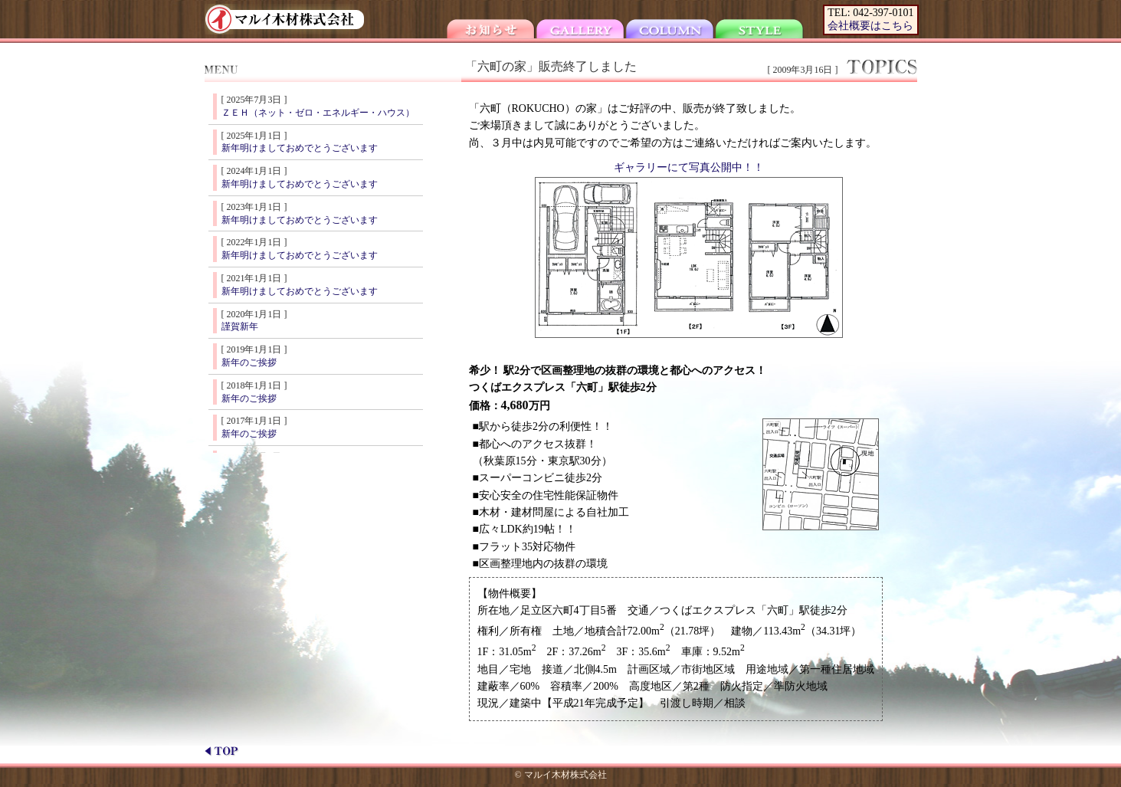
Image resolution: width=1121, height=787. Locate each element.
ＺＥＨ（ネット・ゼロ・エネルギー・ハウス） (318, 112)
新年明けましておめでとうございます (299, 148)
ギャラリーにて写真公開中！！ (689, 167)
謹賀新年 (239, 326)
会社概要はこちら (870, 25)
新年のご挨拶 (249, 362)
